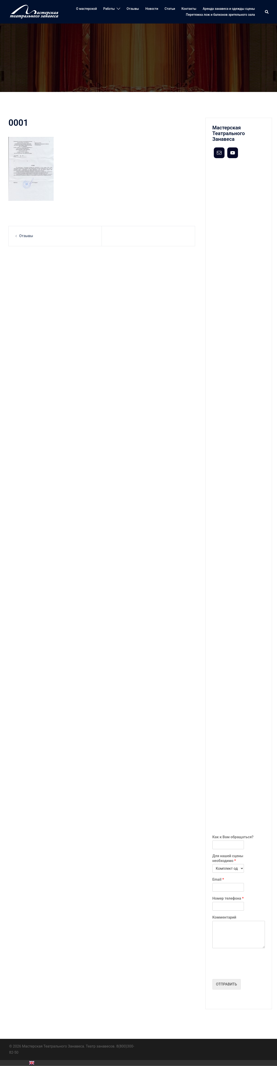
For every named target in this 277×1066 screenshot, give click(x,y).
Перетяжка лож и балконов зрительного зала (220, 14)
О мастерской (86, 8)
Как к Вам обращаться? (233, 837)
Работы (109, 8)
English (31, 1063)
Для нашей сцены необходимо (227, 858)
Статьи (170, 8)
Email (218, 879)
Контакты (188, 8)
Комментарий (224, 917)
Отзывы (133, 8)
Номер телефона (228, 898)
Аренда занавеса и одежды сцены (229, 8)
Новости (151, 8)
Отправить (226, 984)
